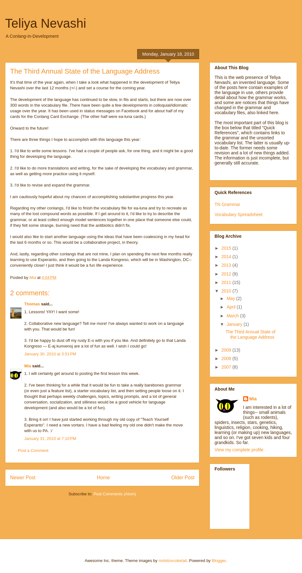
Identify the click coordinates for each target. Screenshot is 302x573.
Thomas (32, 304)
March (233, 315)
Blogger (219, 560)
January (234, 324)
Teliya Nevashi (45, 23)
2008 (226, 358)
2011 (226, 282)
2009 (226, 350)
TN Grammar (227, 204)
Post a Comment (33, 450)
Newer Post (23, 477)
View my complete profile (239, 449)
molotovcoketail (173, 560)
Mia (27, 366)
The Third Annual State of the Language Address (251, 334)
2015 (226, 248)
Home (103, 477)
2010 (226, 290)
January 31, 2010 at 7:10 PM (50, 438)
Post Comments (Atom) (114, 494)
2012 (226, 273)
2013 (226, 265)
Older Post (182, 477)
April (231, 306)
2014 (226, 256)
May (231, 298)
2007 (226, 367)
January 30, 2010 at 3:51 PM (50, 354)
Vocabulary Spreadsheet (239, 214)
